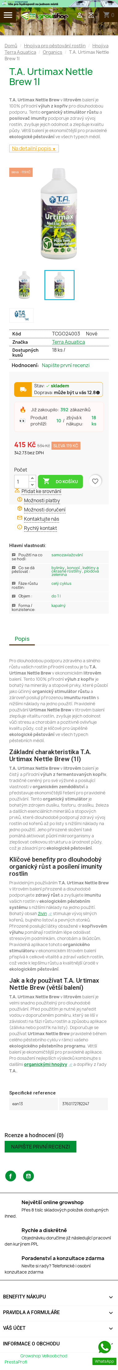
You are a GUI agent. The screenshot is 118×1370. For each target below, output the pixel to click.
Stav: (51, 386)
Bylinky (58, 567)
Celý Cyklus (61, 583)
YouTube (28, 1176)
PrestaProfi (16, 1362)
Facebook (10, 1176)
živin (42, 913)
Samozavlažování (67, 555)
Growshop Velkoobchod (44, 1356)
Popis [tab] (22, 639)
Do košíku (60, 481)
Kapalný (58, 605)
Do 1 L (56, 596)
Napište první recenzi (66, 365)
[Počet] (21, 481)
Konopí (74, 567)
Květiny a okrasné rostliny (75, 569)
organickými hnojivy (45, 1064)
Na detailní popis (32, 148)
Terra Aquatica (68, 342)
